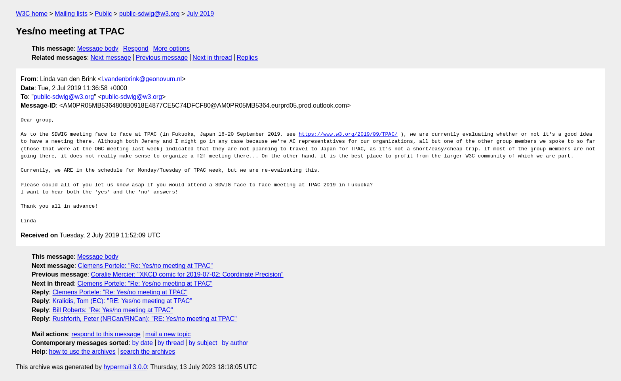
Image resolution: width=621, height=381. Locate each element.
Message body (97, 48)
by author (235, 342)
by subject (203, 342)
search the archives (147, 351)
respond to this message (105, 334)
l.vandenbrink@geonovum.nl (141, 79)
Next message (111, 57)
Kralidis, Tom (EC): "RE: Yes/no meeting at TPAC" (122, 301)
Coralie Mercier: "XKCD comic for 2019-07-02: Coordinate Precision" (187, 274)
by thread (171, 342)
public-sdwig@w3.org (149, 13)
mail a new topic (168, 334)
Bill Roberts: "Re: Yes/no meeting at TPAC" (112, 310)
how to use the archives (82, 351)
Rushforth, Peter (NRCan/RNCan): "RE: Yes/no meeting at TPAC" (144, 318)
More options (171, 48)
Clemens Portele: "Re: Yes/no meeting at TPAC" (145, 265)
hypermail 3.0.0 (125, 367)
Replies (247, 57)
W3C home (32, 13)
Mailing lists (71, 13)
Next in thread (212, 57)
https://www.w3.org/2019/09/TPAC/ (348, 134)
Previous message (162, 57)
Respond (136, 48)
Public (103, 13)
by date (142, 342)
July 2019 (200, 13)
